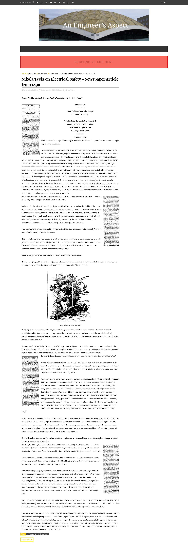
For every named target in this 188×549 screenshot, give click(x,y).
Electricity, (61, 90)
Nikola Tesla (42, 73)
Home (163, 2)
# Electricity (31, 534)
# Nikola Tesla (43, 534)
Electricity (32, 73)
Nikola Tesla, (70, 90)
